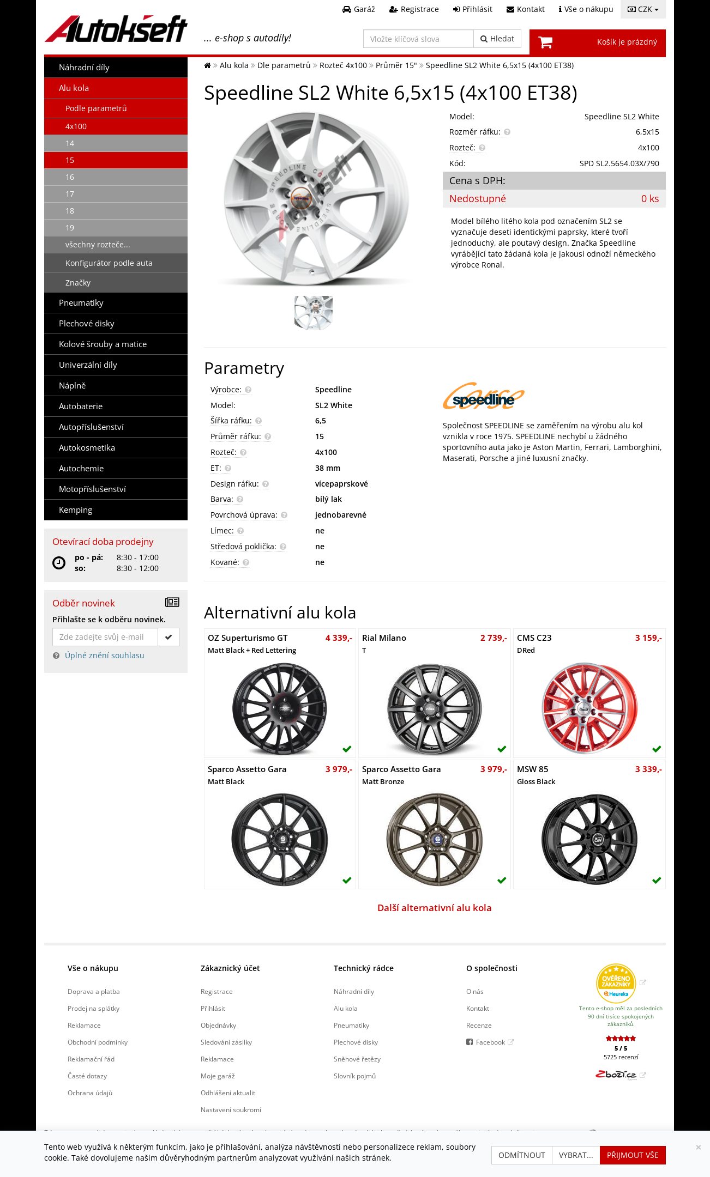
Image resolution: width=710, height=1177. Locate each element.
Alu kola (74, 88)
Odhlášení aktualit (228, 1092)
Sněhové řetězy (357, 1058)
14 (69, 143)
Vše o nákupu (93, 968)
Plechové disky (87, 323)
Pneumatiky (81, 302)
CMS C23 (534, 643)
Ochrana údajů (90, 1092)
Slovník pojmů (355, 1075)
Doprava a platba (94, 991)
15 (69, 160)
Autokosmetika (87, 447)
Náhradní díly (84, 67)
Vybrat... (576, 1155)
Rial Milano (384, 643)
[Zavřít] (698, 1147)
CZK (643, 9)
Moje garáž (218, 1075)
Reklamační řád (91, 1058)
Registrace (217, 991)
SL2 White (333, 405)
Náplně (72, 385)
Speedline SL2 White (622, 116)
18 (69, 210)
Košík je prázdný (627, 42)
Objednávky (218, 1025)
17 (69, 194)
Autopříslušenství (91, 427)
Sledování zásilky (226, 1042)
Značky (78, 282)
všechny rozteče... (97, 244)
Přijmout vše (633, 1155)
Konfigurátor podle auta (109, 263)
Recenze (479, 1025)
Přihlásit (213, 1008)
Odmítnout (521, 1155)
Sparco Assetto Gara (247, 774)
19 (69, 227)
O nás (475, 991)
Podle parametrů (96, 108)
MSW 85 (536, 774)
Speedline (333, 389)
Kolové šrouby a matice (103, 344)
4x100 (76, 126)
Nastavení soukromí (231, 1109)
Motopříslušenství (92, 489)
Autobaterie (81, 406)
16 (69, 177)
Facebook (490, 1042)
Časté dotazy (87, 1075)
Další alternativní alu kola (434, 907)
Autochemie (81, 468)
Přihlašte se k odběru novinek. (109, 619)
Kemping (75, 509)
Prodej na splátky (93, 1008)
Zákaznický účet (230, 968)
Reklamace (84, 1025)
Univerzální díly (88, 365)
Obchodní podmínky (98, 1042)
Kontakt (477, 1008)
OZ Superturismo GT (252, 643)
